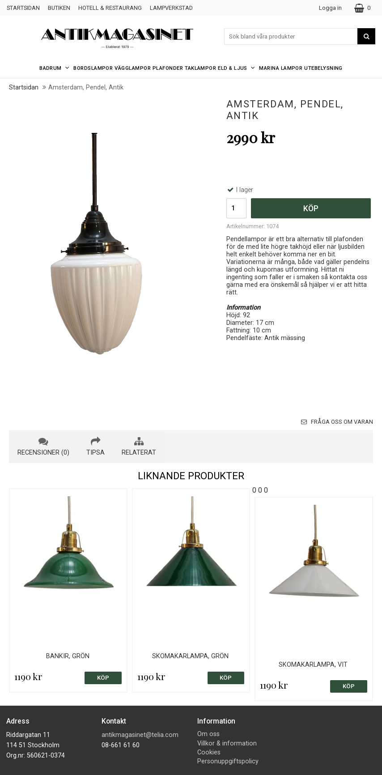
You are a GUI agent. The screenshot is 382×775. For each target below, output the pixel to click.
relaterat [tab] (139, 446)
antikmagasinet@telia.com (140, 735)
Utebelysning (323, 68)
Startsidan (23, 7)
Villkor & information (227, 743)
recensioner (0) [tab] (43, 446)
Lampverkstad (171, 7)
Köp (310, 208)
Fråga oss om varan (337, 421)
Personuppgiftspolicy (228, 761)
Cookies (209, 752)
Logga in (330, 7)
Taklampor (200, 68)
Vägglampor (133, 68)
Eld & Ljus (237, 68)
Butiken (59, 7)
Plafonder (168, 68)
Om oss (208, 734)
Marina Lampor (280, 68)
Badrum (55, 68)
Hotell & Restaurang (110, 7)
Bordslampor (93, 68)
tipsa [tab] (95, 446)
